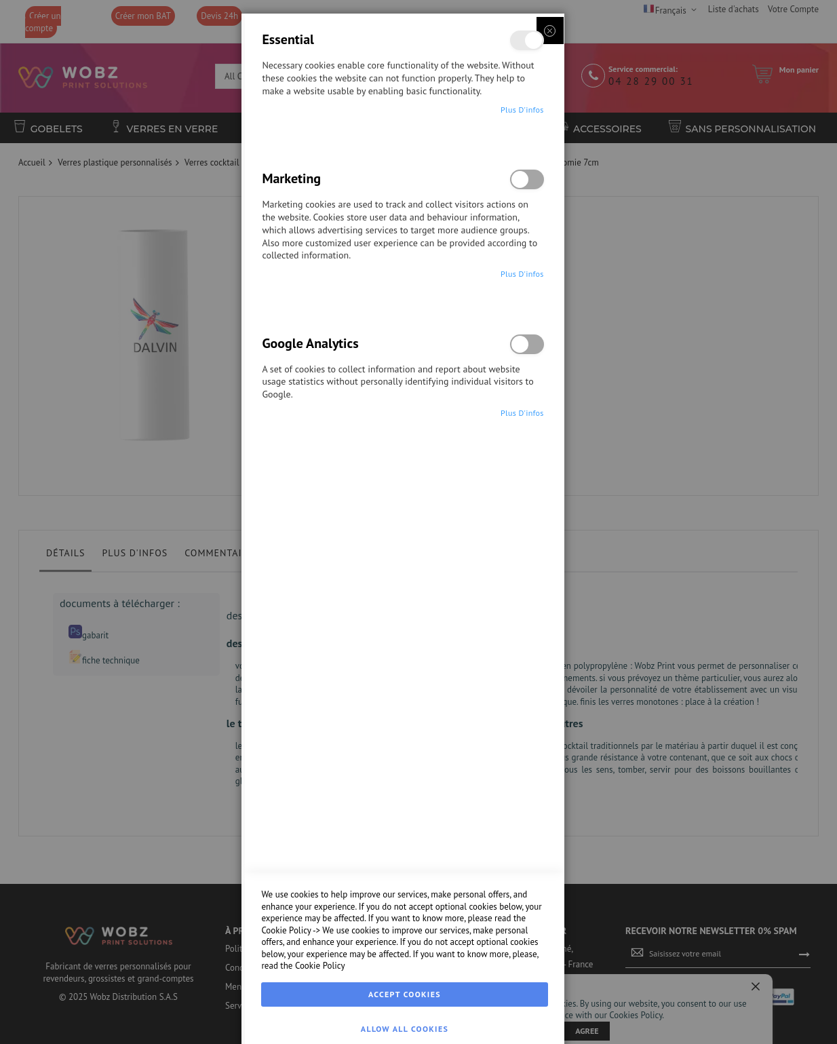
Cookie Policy (286, 930)
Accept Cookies (404, 994)
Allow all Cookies (404, 1029)
